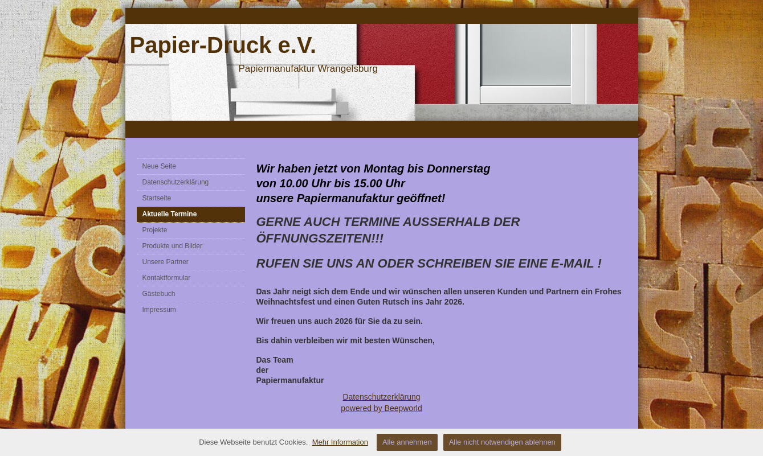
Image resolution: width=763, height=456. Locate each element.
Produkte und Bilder (172, 246)
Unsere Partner (165, 262)
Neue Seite (159, 166)
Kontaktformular (166, 278)
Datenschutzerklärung (175, 182)
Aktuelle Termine (169, 214)
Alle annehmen (407, 442)
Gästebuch (159, 294)
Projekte (155, 230)
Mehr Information (340, 442)
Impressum (159, 310)
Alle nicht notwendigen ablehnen (502, 442)
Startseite (157, 198)
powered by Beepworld (381, 408)
